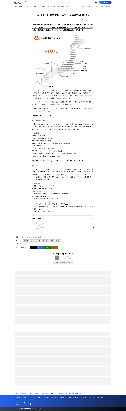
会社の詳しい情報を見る (63, 262)
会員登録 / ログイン (105, 2)
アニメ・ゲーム (41, 6)
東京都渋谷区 (26, 243)
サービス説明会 (37, 397)
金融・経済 (104, 6)
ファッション (81, 6)
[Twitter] (24, 403)
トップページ (18, 393)
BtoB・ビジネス (51, 6)
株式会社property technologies (86, 20)
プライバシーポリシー (72, 397)
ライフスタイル (95, 6)
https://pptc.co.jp (37, 165)
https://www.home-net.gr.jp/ (40, 120)
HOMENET (26, 240)
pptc (31, 240)
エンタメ (27, 6)
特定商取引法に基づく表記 (50, 397)
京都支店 (52, 240)
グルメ (67, 6)
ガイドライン (84, 397)
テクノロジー (37, 240)
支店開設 (58, 240)
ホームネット (45, 240)
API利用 (92, 397)
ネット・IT (73, 6)
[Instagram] (18, 403)
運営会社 (18, 397)
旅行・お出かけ (60, 6)
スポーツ (33, 6)
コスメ (88, 6)
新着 (16, 6)
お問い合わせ (100, 397)
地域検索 (21, 6)
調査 (109, 6)
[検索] (96, 2)
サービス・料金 (27, 397)
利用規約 (62, 397)
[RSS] (30, 403)
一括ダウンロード (88, 218)
